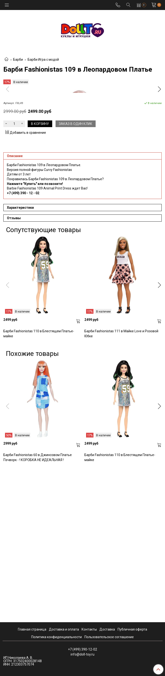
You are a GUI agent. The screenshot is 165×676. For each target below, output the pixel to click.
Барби (18, 59)
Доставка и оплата (64, 629)
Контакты (89, 629)
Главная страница (32, 629)
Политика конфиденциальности (56, 637)
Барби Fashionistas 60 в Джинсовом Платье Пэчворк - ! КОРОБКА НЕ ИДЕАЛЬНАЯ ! (37, 610)
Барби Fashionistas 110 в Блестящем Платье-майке (38, 486)
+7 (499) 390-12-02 (82, 649)
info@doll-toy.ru (82, 654)
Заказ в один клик (75, 276)
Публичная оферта (132, 629)
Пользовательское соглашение (109, 637)
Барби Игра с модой (43, 59)
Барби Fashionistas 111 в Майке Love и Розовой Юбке (121, 486)
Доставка (107, 629)
